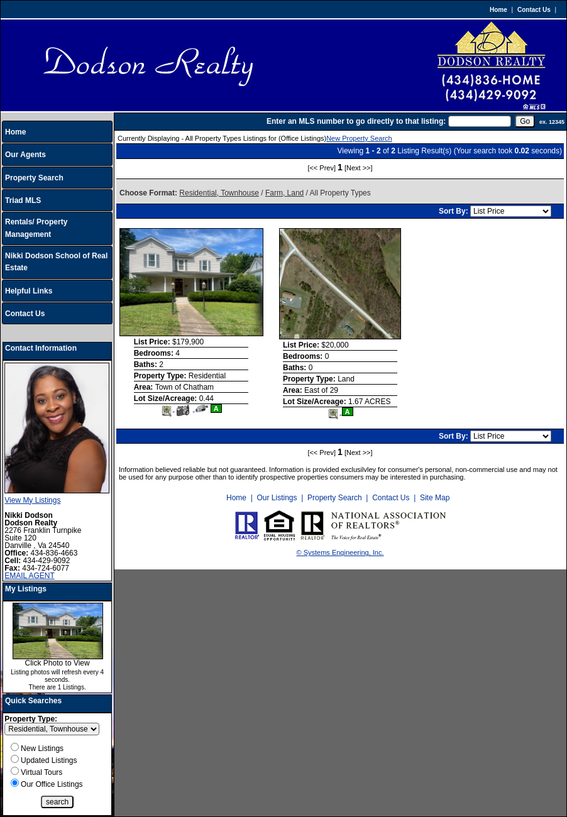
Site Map (434, 497)
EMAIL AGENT (29, 575)
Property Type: (30, 719)
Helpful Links (28, 291)
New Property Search (359, 138)
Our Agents (25, 154)
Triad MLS (23, 200)
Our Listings (276, 497)
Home (498, 9)
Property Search (34, 177)
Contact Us (534, 9)
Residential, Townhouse (219, 193)
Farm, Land (284, 193)
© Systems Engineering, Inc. (340, 552)
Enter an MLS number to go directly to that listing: (356, 121)
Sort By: (454, 211)
